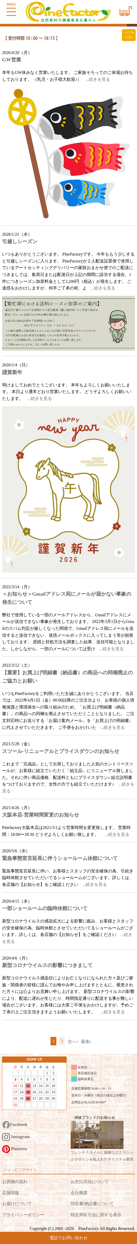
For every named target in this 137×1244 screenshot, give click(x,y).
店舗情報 (10, 1193)
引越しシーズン (19, 241)
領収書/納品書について (92, 1203)
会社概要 (79, 1193)
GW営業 (11, 60)
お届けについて (17, 1203)
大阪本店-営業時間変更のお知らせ (40, 815)
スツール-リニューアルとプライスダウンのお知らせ (60, 751)
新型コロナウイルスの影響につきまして (47, 965)
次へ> (73, 1041)
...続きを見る (98, 79)
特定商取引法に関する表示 (96, 1214)
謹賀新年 (12, 372)
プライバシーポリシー (23, 1214)
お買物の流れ (15, 1181)
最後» (86, 1041)
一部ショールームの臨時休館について (45, 908)
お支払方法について (90, 1181)
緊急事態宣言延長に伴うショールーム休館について (60, 858)
